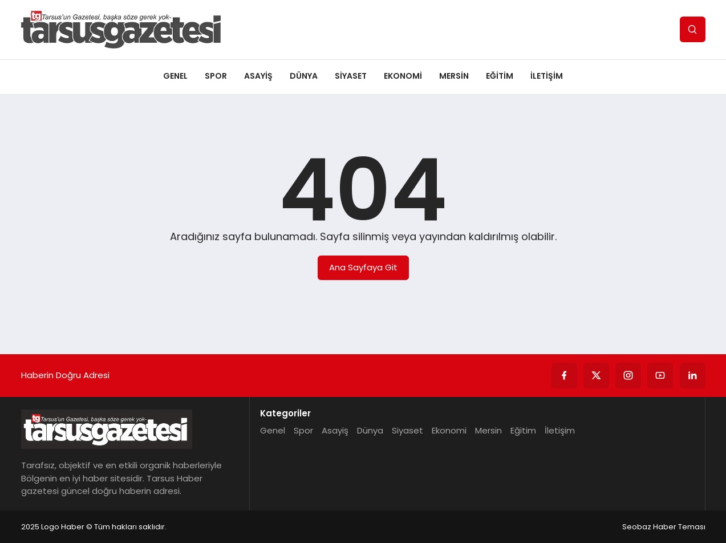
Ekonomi (403, 76)
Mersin (454, 76)
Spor (216, 76)
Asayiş (258, 76)
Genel (175, 76)
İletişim (546, 76)
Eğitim (499, 76)
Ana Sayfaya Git (363, 267)
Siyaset (351, 76)
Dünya (304, 76)
